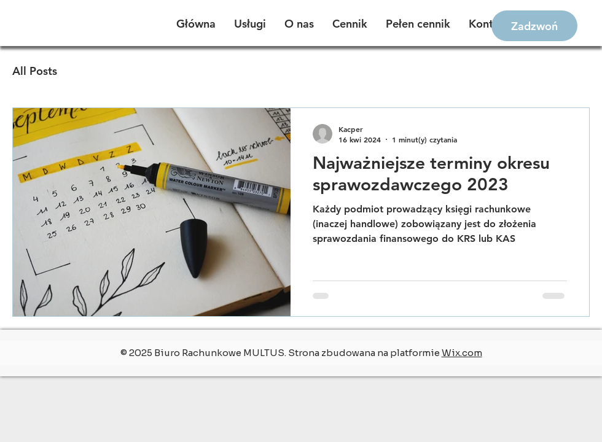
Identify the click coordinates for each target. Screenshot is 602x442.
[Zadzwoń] (534, 25)
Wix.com (462, 353)
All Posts (34, 71)
